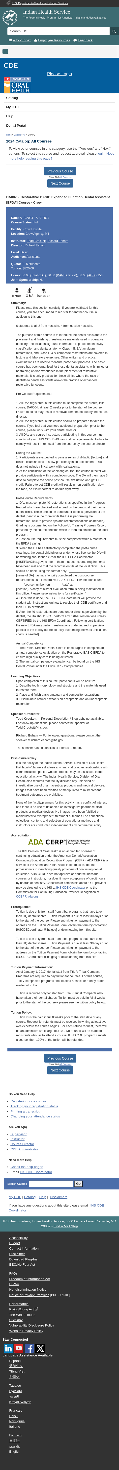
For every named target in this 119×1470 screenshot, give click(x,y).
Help (9, 116)
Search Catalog (17, 1183)
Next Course (60, 183)
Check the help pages (26, 1167)
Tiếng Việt (16, 1371)
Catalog (12, 98)
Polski (13, 1416)
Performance (19, 1304)
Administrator (24, 1149)
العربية (14, 1396)
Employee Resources (54, 40)
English (14, 1451)
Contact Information (24, 1248)
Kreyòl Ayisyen (20, 1402)
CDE (11, 65)
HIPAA (14, 1284)
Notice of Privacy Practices (29, 1295)
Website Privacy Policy (26, 1331)
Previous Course (60, 171)
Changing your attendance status (35, 1116)
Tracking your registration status (34, 1106)
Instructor (17, 1139)
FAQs (13, 1273)
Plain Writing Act (21, 1309)
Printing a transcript (24, 1111)
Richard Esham (58, 241)
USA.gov (16, 1320)
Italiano (14, 1426)
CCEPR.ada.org (27, 896)
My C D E (13, 107)
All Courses (66, 177)
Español (15, 1361)
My (15, 1197)
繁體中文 (16, 1366)
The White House (22, 1315)
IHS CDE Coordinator (70, 887)
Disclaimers (58, 1197)
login (101, 153)
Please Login (59, 73)
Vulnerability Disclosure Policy (31, 1325)
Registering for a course (28, 1101)
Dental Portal (16, 125)
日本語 (14, 1441)
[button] (114, 31)
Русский (15, 1391)
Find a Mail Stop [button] (66, 1226)
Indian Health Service (46, 12)
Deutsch (15, 1435)
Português (17, 1421)
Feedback (85, 40)
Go (78, 1183)
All (24, 135)
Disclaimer (17, 1254)
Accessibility (18, 1238)
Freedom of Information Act (29, 1279)
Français (15, 1410)
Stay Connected (15, 1339)
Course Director (22, 1144)
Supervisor (18, 1134)
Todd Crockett (36, 241)
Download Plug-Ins (23, 1259)
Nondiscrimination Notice (27, 1289)
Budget (14, 1243)
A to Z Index (22, 40)
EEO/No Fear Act (22, 1264)
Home (9, 135)
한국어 (14, 1377)
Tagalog (15, 1385)
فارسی (14, 1446)
